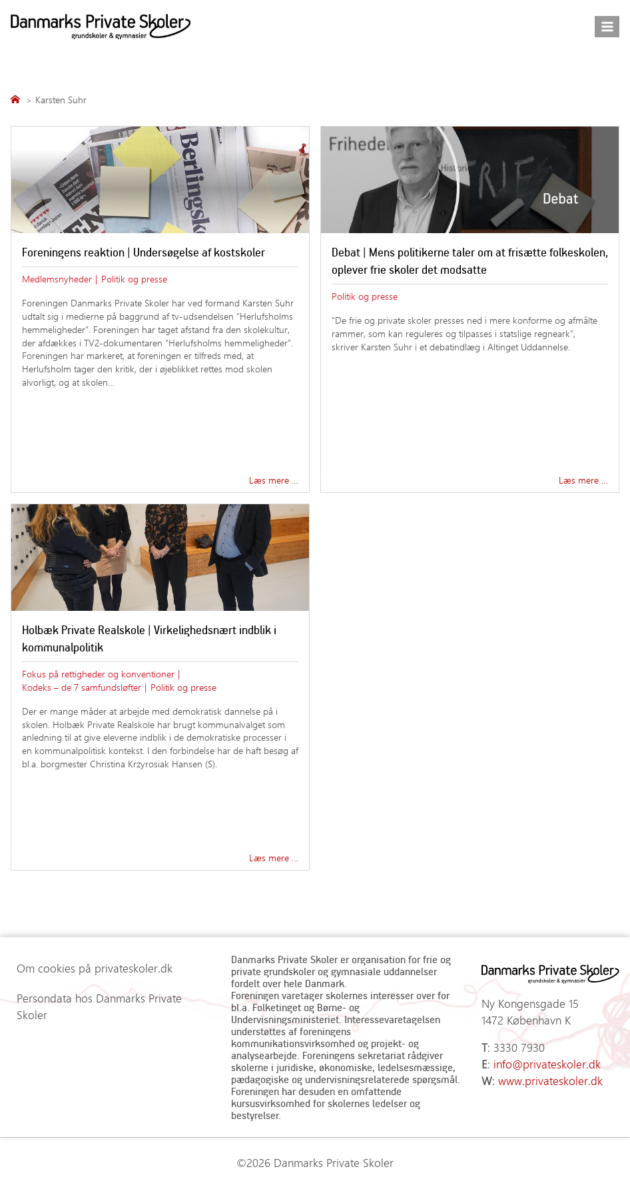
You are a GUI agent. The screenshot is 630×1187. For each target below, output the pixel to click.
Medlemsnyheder (57, 278)
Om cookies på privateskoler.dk (94, 968)
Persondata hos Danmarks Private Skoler (99, 1006)
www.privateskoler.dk (550, 1080)
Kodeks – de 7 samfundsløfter (81, 687)
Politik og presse (134, 278)
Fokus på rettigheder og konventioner (98, 673)
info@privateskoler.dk (547, 1063)
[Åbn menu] (607, 26)
